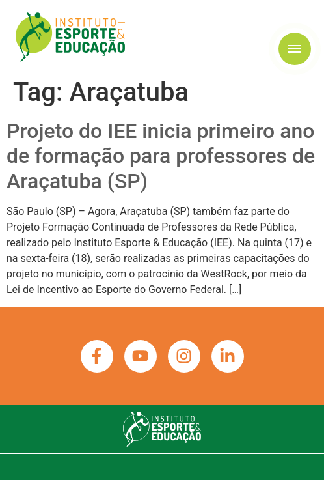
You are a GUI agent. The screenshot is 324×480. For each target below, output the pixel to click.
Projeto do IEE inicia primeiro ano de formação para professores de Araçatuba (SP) (161, 156)
